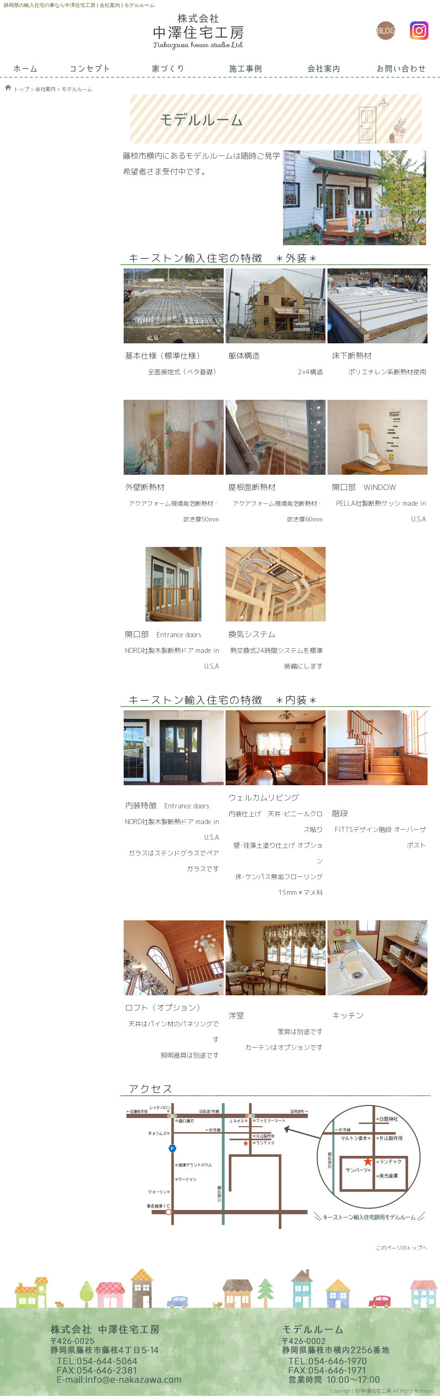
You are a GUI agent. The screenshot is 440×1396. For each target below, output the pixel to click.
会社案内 (45, 89)
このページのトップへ (401, 1248)
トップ (21, 89)
